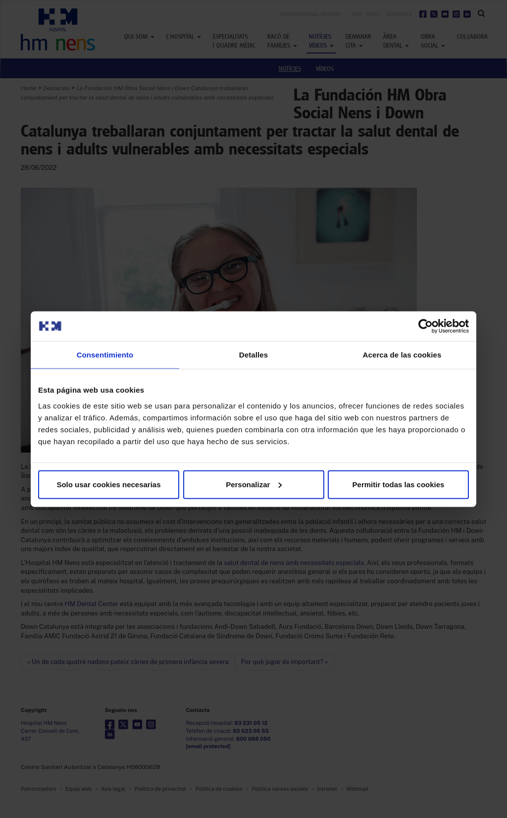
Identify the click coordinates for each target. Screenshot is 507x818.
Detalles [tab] (253, 355)
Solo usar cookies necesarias (108, 484)
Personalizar (254, 484)
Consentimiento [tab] (105, 355)
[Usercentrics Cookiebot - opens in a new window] (425, 326)
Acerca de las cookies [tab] (402, 355)
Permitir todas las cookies (399, 484)
